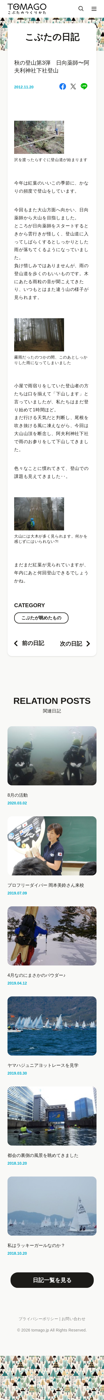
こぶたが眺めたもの (41, 617)
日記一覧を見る (52, 1280)
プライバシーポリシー (38, 1319)
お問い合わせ (73, 1319)
